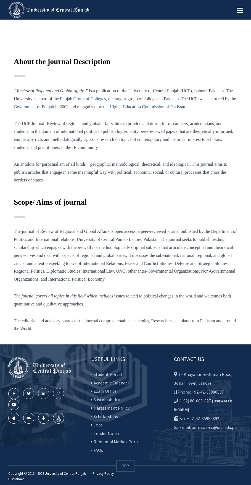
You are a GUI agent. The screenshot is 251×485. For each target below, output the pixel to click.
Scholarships (106, 416)
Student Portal (108, 374)
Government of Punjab (34, 106)
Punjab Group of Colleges (83, 98)
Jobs (98, 425)
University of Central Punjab (65, 473)
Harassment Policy (112, 408)
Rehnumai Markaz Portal (117, 441)
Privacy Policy (103, 473)
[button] (240, 10)
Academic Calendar (111, 382)
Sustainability (107, 399)
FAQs (98, 450)
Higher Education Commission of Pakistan (147, 106)
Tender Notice (107, 433)
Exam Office (105, 391)
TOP (125, 465)
